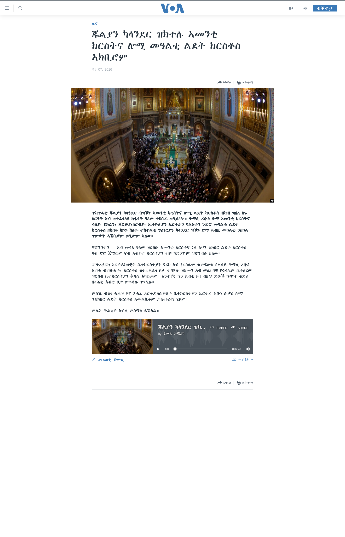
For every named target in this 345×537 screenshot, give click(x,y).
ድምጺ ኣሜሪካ (173, 334)
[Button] (224, 82)
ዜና (95, 24)
